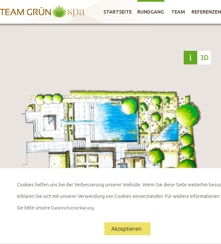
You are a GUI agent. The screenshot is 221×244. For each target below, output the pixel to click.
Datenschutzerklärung (72, 208)
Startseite (117, 12)
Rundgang (150, 12)
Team (178, 12)
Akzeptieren (127, 228)
